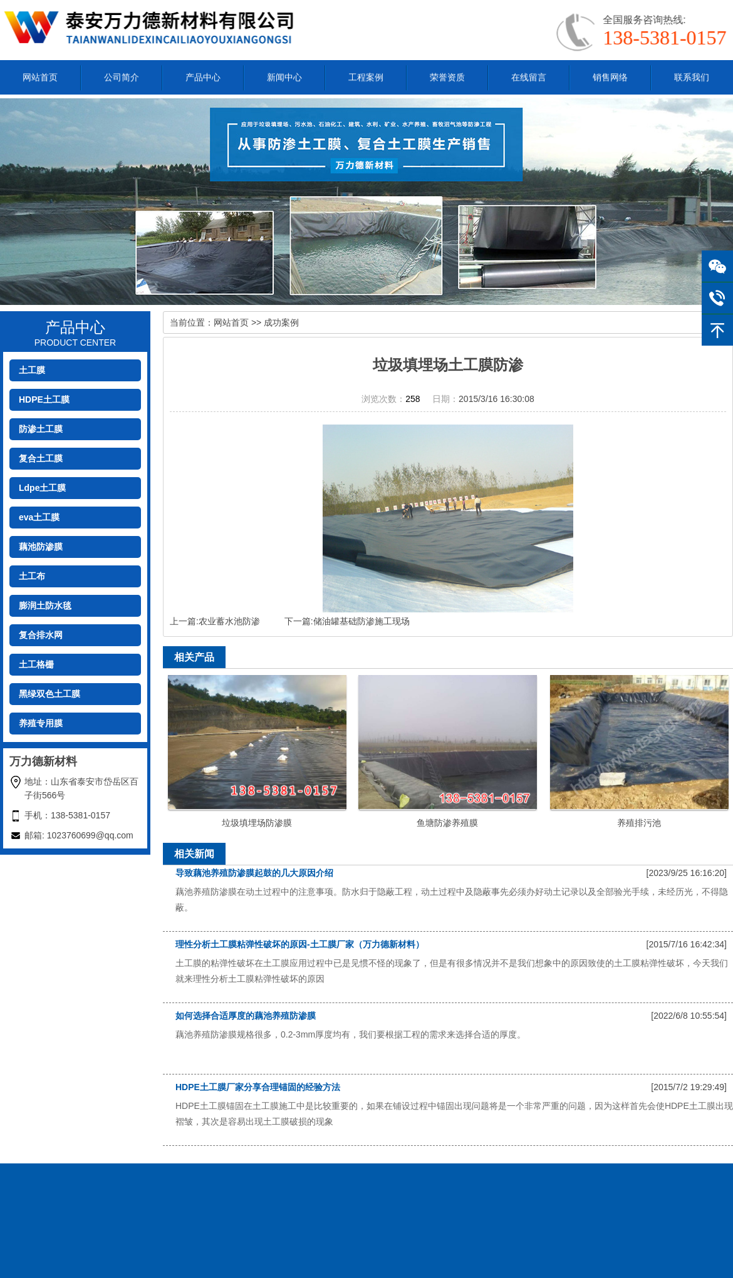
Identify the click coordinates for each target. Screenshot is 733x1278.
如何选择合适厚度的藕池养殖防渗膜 (245, 1016)
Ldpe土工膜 (42, 488)
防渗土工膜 (41, 429)
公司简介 (121, 75)
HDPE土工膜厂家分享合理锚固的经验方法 (257, 1087)
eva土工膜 (39, 517)
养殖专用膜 (41, 723)
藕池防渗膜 (41, 547)
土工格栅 (36, 664)
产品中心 (203, 75)
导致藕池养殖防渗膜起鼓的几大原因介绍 (254, 873)
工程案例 (365, 75)
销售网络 (610, 75)
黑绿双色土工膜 (49, 694)
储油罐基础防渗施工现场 (361, 621)
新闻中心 (284, 75)
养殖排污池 (639, 823)
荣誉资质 (447, 75)
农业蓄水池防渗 (229, 621)
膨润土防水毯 (45, 605)
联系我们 (691, 75)
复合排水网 (41, 635)
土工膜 (32, 370)
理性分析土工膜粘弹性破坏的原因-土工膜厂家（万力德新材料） (299, 944)
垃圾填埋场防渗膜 (257, 823)
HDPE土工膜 (44, 399)
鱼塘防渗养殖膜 (447, 823)
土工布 (32, 576)
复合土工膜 (41, 458)
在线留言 (528, 75)
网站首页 (40, 75)
